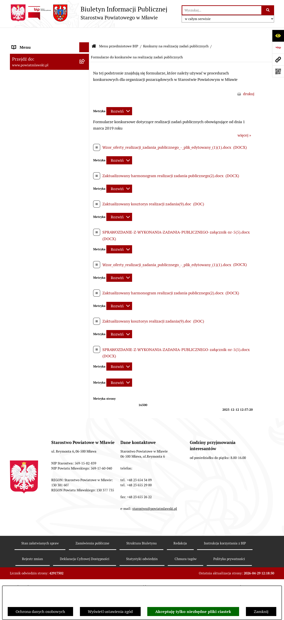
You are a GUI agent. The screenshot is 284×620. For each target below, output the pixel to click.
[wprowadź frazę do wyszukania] (222, 10)
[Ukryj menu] (84, 34)
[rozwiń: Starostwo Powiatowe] (85, 126)
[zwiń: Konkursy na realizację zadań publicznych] (85, 303)
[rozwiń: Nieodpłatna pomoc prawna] (85, 522)
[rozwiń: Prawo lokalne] (85, 69)
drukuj (248, 80)
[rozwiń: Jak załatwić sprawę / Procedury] (85, 497)
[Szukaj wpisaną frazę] (268, 10)
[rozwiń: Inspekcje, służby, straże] (85, 170)
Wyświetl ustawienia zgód (110, 611)
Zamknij (261, 611)
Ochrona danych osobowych (40, 611)
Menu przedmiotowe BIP (118, 33)
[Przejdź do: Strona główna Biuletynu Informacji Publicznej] (94, 33)
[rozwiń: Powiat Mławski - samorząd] (85, 113)
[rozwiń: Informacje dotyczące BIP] (85, 560)
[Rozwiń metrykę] (119, 98)
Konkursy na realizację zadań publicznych (175, 33)
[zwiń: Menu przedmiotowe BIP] (85, 44)
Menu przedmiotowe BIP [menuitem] (33, 43)
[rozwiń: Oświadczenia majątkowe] (85, 196)
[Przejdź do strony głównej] (88, 13)
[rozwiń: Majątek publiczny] (85, 222)
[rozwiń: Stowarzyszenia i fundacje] (85, 183)
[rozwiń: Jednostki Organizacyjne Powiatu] (85, 158)
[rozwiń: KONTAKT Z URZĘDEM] (85, 573)
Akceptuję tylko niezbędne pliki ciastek (193, 611)
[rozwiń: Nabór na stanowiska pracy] (85, 484)
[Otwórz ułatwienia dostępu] (278, 36)
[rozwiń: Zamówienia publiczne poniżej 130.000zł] (85, 253)
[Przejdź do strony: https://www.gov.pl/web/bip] (278, 48)
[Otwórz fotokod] (278, 71)
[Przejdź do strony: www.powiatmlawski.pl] (278, 59)
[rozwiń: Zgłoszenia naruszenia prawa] (85, 535)
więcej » (244, 122)
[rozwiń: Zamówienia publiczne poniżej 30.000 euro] (85, 272)
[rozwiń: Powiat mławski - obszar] (85, 101)
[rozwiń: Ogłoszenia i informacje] (85, 291)
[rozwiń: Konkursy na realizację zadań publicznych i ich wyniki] (85, 415)
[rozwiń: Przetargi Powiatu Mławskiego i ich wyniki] (85, 234)
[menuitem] (49, 57)
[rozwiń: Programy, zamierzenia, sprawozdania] (85, 82)
